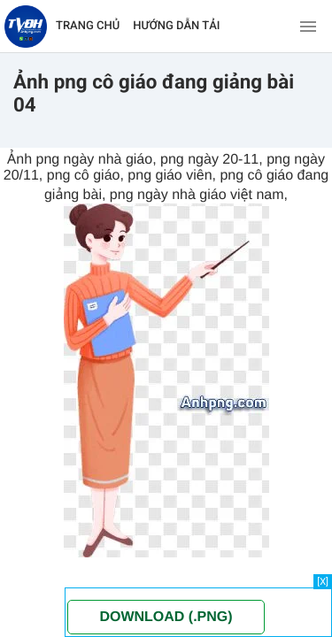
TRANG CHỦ (88, 26)
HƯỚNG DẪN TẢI (176, 26)
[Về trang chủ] (25, 26)
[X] (322, 581)
